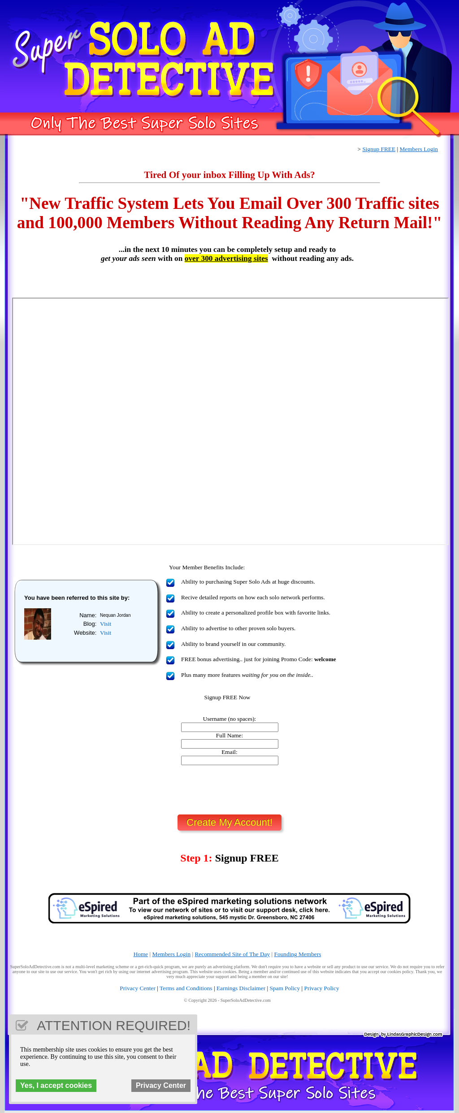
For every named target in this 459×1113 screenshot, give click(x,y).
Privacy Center (138, 988)
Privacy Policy (321, 988)
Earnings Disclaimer (241, 988)
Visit (105, 623)
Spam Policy (284, 988)
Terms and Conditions (186, 988)
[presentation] (229, 789)
